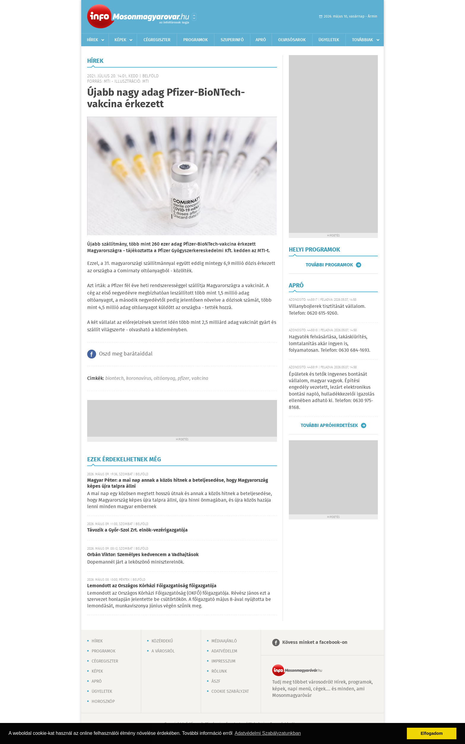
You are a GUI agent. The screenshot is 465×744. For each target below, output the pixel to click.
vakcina (200, 378)
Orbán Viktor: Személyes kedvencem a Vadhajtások (143, 555)
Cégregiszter (157, 40)
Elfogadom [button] (432, 733)
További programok (329, 265)
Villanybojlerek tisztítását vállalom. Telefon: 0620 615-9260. (327, 310)
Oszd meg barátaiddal (125, 354)
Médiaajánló (224, 641)
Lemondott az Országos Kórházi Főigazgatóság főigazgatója (151, 586)
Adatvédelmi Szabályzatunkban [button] (268, 733)
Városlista (194, 17)
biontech (114, 378)
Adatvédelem (224, 651)
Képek (120, 40)
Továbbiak (362, 40)
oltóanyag (164, 378)
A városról (163, 651)
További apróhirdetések (329, 425)
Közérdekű (162, 641)
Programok (195, 40)
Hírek (92, 40)
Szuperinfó (232, 40)
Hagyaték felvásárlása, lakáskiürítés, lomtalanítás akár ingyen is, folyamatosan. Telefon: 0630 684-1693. (329, 343)
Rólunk (219, 671)
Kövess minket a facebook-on (314, 642)
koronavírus (138, 378)
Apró (261, 40)
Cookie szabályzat (230, 691)
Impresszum (223, 661)
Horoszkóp (103, 701)
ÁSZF (215, 681)
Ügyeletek (329, 40)
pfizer (183, 378)
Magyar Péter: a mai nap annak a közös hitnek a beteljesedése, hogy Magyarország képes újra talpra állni (177, 483)
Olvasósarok (292, 40)
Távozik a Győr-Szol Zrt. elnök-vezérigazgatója (137, 530)
